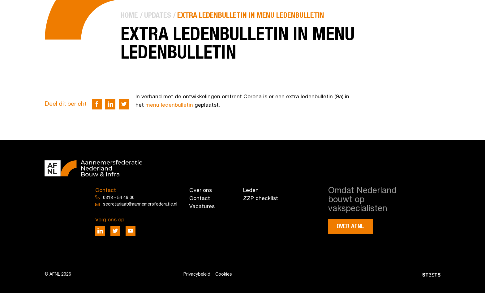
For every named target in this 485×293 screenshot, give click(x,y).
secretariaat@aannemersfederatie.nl (140, 204)
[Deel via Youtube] (131, 231)
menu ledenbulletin (169, 105)
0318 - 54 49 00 (119, 198)
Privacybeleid (196, 275)
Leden (251, 190)
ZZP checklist (260, 198)
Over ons (200, 190)
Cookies (223, 275)
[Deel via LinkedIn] (110, 104)
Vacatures (202, 206)
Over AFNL (350, 226)
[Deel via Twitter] (124, 104)
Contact (199, 198)
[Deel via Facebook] (97, 104)
